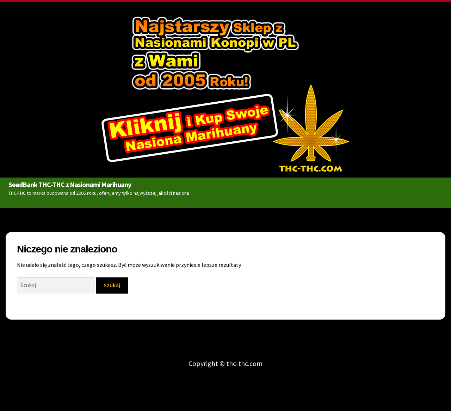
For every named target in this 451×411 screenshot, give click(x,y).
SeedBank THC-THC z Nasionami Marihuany (69, 183)
